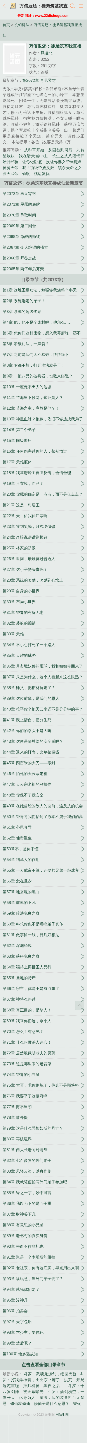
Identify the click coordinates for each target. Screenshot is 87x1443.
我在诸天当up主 (33, 156)
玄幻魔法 (21, 25)
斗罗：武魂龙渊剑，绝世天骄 (50, 1374)
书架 (13, 6)
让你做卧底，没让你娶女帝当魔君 (52, 162)
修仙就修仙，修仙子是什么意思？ (39, 1403)
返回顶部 (79, 1005)
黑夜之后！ (54, 1386)
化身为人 (27, 1397)
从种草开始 (34, 150)
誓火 (77, 1403)
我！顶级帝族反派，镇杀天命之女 (52, 168)
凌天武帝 (10, 173)
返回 (5, 6)
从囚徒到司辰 (60, 150)
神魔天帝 (11, 168)
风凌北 (46, 53)
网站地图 (62, 1414)
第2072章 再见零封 (39, 80)
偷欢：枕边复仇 (36, 173)
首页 (6, 25)
